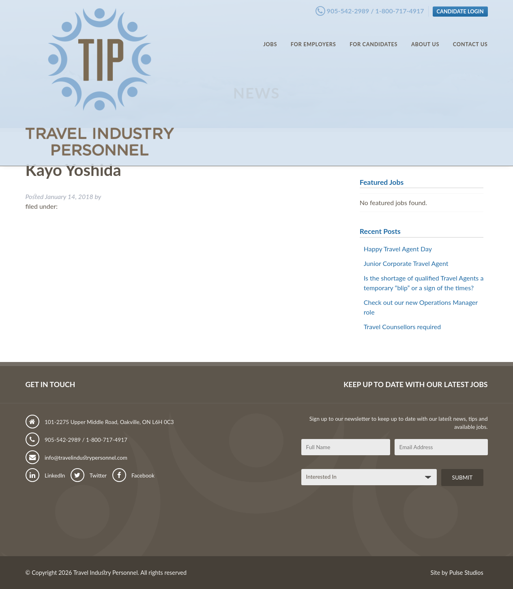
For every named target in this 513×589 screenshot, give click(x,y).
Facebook (133, 475)
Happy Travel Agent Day (398, 249)
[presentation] (363, 524)
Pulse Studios (466, 572)
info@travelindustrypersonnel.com (77, 457)
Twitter (89, 475)
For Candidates (373, 36)
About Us (425, 36)
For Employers (313, 36)
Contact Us (470, 36)
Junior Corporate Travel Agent (406, 263)
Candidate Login (460, 9)
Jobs (270, 36)
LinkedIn (45, 475)
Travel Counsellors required (402, 326)
